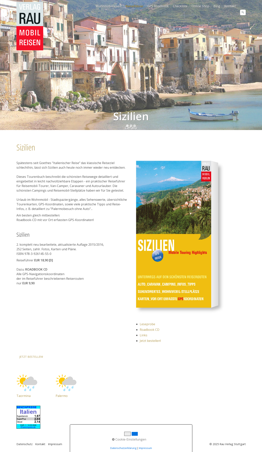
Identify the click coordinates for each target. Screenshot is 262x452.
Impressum (55, 444)
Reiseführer (134, 6)
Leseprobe (147, 324)
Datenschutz (24, 444)
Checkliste (180, 6)
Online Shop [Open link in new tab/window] (200, 6)
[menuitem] (109, 6)
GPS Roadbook (158, 6)
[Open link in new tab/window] (26, 382)
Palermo (62, 396)
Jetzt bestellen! (150, 341)
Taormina (23, 396)
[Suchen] (243, 12)
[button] (31, 356)
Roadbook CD (149, 330)
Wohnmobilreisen (108, 6)
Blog (216, 6)
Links (143, 335)
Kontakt (230, 6)
